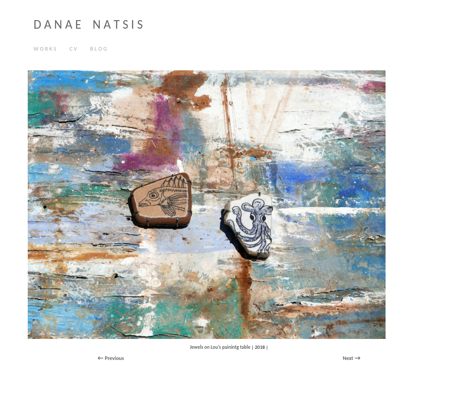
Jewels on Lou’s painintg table (220, 347)
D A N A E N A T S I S (88, 24)
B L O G (98, 48)
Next (348, 358)
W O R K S (45, 48)
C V (71, 49)
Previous (114, 358)
